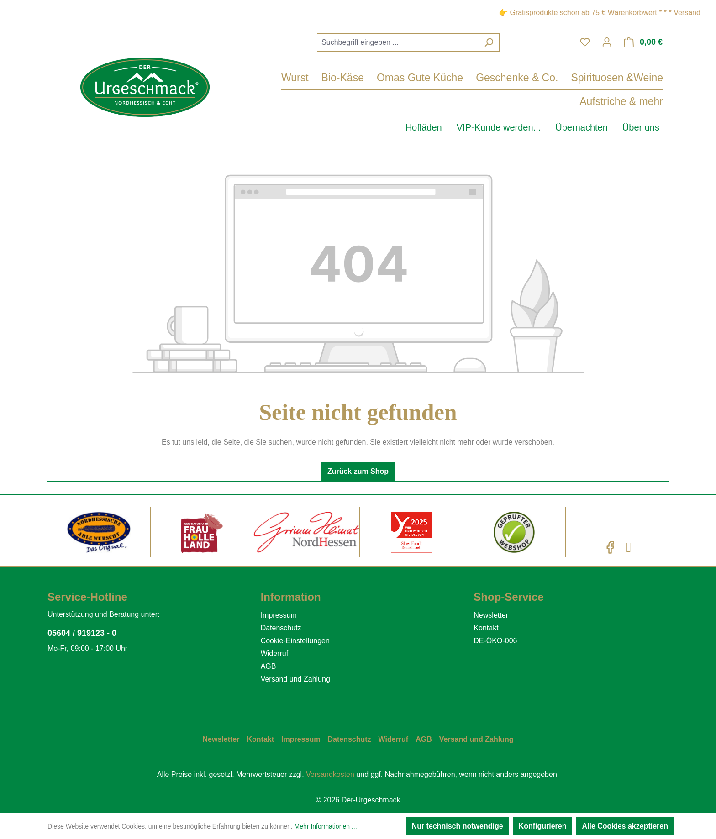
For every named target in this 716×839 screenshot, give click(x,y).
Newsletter (491, 615)
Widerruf (274, 653)
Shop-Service (508, 597)
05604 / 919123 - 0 (81, 633)
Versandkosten (330, 774)
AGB (268, 666)
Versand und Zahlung (295, 679)
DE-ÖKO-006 (495, 641)
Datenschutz (281, 628)
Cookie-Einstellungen (295, 641)
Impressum (279, 615)
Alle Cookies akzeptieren (625, 826)
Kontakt (486, 628)
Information (291, 597)
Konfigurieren (543, 826)
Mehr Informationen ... (326, 826)
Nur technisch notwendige (457, 826)
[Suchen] (489, 42)
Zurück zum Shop (358, 471)
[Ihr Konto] (607, 42)
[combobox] (398, 42)
